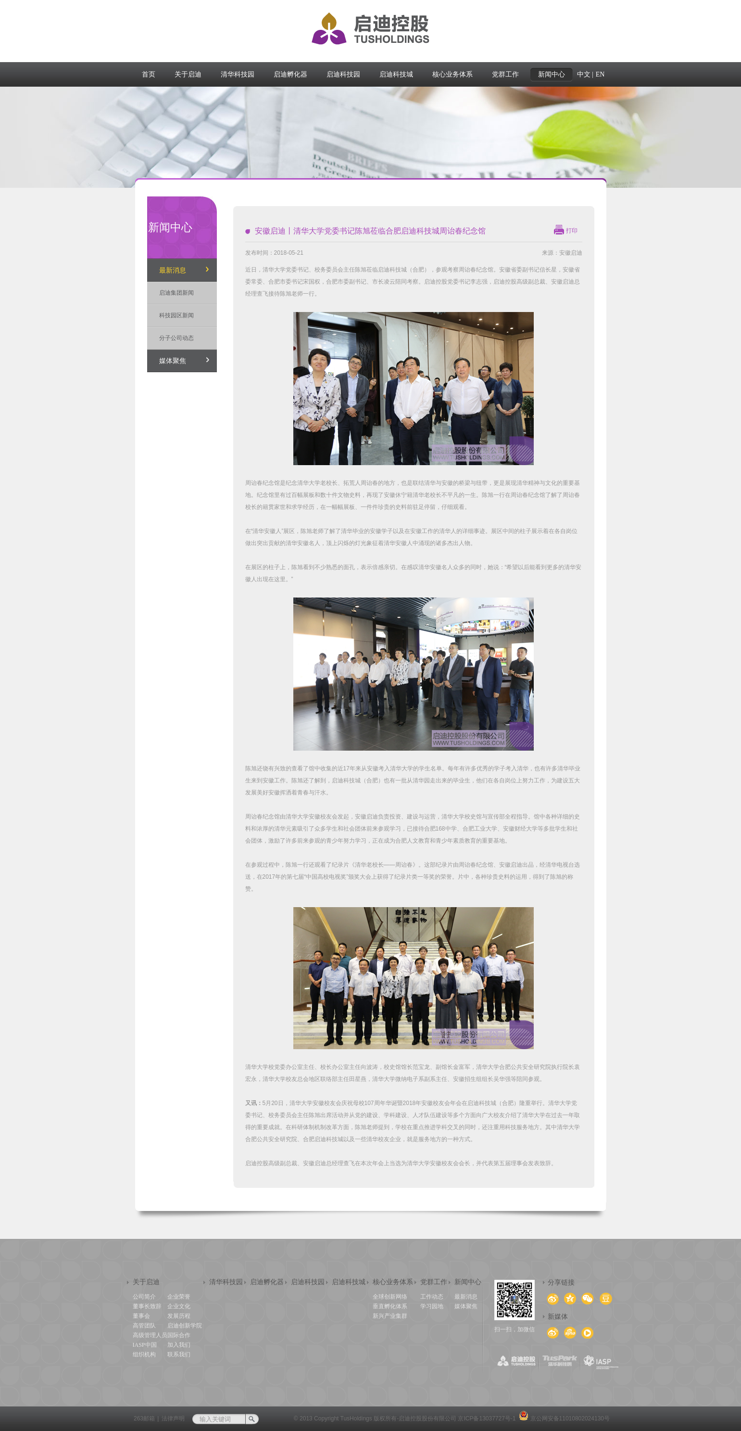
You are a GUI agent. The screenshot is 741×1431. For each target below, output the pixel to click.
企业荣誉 (178, 1296)
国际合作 (178, 1335)
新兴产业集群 (390, 1316)
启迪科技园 (308, 1282)
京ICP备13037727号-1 (486, 1418)
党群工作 (433, 1282)
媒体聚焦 (172, 360)
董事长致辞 (147, 1306)
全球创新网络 (390, 1296)
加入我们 (178, 1344)
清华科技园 (226, 1282)
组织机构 (144, 1354)
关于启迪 (146, 1282)
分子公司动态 (176, 338)
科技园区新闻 (176, 315)
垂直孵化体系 (390, 1306)
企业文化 (178, 1306)
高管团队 (144, 1325)
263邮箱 (144, 1418)
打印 (572, 230)
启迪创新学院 (184, 1325)
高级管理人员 (150, 1335)
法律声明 (173, 1418)
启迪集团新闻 (176, 292)
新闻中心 (467, 1282)
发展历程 (178, 1316)
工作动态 (431, 1296)
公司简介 (144, 1296)
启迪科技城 (348, 1282)
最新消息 (172, 270)
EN (600, 74)
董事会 (141, 1316)
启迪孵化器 (267, 1282)
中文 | (585, 74)
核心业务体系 (393, 1282)
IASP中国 (145, 1344)
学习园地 (431, 1306)
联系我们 (178, 1354)
